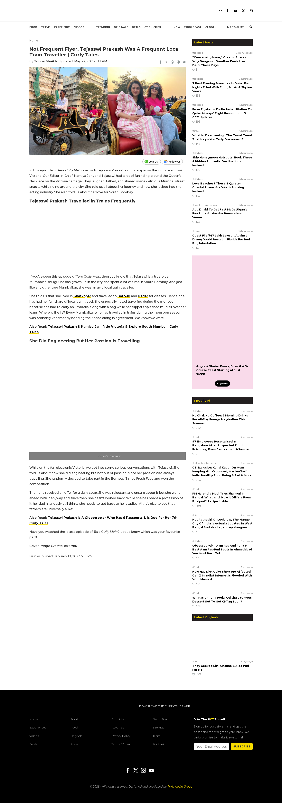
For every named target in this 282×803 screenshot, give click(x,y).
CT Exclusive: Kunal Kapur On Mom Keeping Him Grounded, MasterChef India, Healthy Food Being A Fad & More (221, 471)
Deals (136, 27)
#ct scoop (197, 52)
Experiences (37, 727)
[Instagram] (251, 11)
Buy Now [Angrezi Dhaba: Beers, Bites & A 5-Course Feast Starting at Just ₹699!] (222, 383)
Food (33, 27)
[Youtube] (235, 11)
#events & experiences (204, 204)
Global (210, 27)
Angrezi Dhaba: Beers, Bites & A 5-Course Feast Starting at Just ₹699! (222, 370)
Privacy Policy (121, 736)
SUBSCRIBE (241, 746)
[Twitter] (243, 11)
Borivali (124, 296)
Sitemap (158, 727)
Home (33, 40)
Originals (121, 27)
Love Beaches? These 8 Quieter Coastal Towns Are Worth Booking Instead (218, 187)
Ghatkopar (82, 296)
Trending (103, 27)
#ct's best (197, 78)
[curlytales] (41, 710)
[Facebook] (227, 11)
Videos (79, 27)
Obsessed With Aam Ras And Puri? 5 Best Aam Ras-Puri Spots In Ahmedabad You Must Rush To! (222, 549)
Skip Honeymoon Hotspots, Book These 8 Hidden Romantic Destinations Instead (222, 161)
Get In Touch (161, 719)
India (176, 27)
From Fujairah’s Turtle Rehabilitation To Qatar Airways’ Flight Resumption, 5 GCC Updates (222, 113)
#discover (197, 514)
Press (74, 744)
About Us (118, 719)
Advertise (118, 727)
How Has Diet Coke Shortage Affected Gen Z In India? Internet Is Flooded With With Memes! (222, 575)
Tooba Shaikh (45, 61)
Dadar (143, 296)
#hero (195, 661)
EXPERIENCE (62, 27)
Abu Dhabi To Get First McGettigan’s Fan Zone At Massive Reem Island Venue (219, 213)
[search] (249, 27)
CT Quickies (152, 27)
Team (156, 736)
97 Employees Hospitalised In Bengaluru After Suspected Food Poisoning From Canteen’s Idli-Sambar (220, 445)
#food (195, 436)
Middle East (192, 27)
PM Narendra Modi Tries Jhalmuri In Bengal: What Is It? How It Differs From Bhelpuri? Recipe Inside (221, 497)
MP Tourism (235, 27)
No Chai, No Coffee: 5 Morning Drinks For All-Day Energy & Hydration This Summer (220, 419)
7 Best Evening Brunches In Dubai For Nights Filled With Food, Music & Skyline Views (222, 87)
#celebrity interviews (204, 462)
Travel (46, 27)
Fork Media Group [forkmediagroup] (179, 786)
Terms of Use (121, 744)
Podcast (158, 744)
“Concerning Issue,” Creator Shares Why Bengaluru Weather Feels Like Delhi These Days (219, 61)
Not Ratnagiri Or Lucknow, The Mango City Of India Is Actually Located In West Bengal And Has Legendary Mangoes (222, 523)
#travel (196, 130)
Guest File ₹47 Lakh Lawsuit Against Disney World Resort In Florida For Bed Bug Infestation (221, 239)
